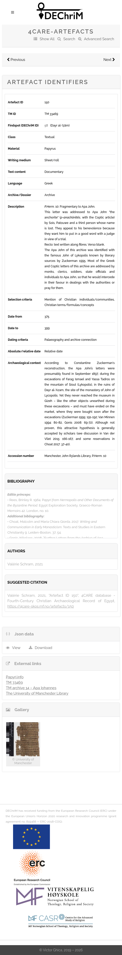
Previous (16, 59)
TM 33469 (14, 682)
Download (43, 648)
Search (69, 39)
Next (109, 59)
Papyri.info (14, 677)
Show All (47, 39)
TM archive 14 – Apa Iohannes (31, 688)
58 (46, 125)
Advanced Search (99, 39)
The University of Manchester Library (37, 693)
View (16, 648)
